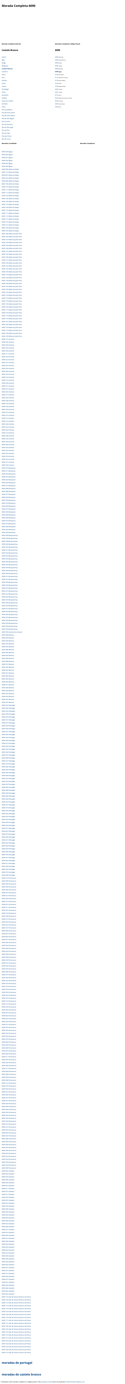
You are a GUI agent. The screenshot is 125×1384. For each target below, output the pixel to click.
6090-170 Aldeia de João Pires (12, 295)
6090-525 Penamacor (9, 1162)
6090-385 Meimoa (8, 679)
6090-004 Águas (7, 160)
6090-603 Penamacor (9, 1153)
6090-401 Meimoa (8, 685)
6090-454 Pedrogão (8, 825)
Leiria (3, 83)
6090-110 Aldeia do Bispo (10, 204)
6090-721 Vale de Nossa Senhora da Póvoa (16, 1338)
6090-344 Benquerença (10, 567)
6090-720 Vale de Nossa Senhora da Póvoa (16, 1329)
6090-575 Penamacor (9, 998)
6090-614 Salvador (8, 1253)
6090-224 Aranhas (8, 348)
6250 (56, 104)
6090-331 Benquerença (10, 576)
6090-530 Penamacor (9, 1115)
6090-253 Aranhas (8, 456)
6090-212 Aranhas (8, 380)
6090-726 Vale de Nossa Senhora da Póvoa (16, 1314)
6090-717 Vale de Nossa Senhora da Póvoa (16, 1323)
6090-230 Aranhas (8, 409)
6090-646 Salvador (8, 1180)
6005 (56, 63)
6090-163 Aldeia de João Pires (12, 286)
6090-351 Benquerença (10, 609)
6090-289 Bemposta (8, 515)
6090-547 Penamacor (9, 893)
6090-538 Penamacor (9, 1103)
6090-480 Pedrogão (8, 796)
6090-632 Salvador (8, 1294)
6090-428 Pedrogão (8, 708)
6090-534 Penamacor (9, 945)
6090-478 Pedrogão (8, 714)
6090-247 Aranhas (8, 374)
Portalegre (5, 89)
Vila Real (5, 104)
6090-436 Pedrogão (8, 770)
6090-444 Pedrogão (8, 752)
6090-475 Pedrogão (8, 834)
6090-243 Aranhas (8, 430)
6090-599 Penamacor (9, 1144)
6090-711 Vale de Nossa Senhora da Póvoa (16, 1320)
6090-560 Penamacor (9, 954)
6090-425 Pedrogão (8, 737)
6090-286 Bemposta (8, 488)
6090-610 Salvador (8, 1270)
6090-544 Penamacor (9, 1147)
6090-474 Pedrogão (8, 808)
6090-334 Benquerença (10, 623)
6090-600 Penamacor (9, 1048)
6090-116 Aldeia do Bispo (10, 210)
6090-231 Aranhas (8, 415)
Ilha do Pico (6, 130)
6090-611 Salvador (8, 1188)
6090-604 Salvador (8, 1291)
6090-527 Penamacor (9, 1092)
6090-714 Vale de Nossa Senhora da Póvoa (16, 1335)
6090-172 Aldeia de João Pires (12, 330)
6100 (56, 74)
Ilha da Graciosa (7, 124)
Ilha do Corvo (6, 139)
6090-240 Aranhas (8, 444)
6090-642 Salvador (8, 1265)
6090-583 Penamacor (9, 1054)
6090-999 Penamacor (9, 1168)
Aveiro (4, 57)
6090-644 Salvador (8, 1174)
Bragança (5, 66)
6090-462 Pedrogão (8, 814)
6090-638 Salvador (8, 1209)
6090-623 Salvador (8, 1232)
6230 (56, 101)
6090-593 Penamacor (9, 1030)
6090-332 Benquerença (10, 597)
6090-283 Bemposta (8, 497)
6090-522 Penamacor (9, 1156)
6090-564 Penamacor (9, 1010)
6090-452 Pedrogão (8, 749)
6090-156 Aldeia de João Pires (12, 333)
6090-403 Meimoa (8, 696)
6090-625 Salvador (8, 1262)
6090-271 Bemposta (8, 471)
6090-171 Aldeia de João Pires (12, 310)
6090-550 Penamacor (9, 922)
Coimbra (5, 72)
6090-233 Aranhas (8, 357)
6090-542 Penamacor (9, 1136)
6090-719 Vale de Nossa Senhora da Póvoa (16, 1309)
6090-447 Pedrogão (8, 781)
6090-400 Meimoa (8, 682)
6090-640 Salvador (8, 1241)
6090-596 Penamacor (9, 972)
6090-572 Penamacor (9, 963)
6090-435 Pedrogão (8, 711)
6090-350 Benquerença (10, 614)
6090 (56, 72)
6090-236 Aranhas (8, 371)
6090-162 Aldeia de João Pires (12, 307)
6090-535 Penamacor (9, 969)
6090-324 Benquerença (10, 611)
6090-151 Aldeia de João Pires (12, 260)
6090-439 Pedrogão (8, 869)
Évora (4, 74)
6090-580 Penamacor (9, 1042)
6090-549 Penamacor (9, 898)
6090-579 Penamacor (9, 1039)
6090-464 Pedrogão (8, 746)
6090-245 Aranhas (8, 406)
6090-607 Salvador (8, 1200)
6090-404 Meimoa (8, 655)
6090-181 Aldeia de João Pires (12, 321)
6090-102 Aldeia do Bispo (10, 178)
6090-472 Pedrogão (8, 720)
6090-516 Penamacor (9, 913)
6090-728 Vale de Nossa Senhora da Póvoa (16, 1326)
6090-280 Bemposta (8, 506)
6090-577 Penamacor (9, 901)
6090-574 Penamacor (9, 989)
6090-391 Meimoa (8, 664)
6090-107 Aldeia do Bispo (10, 187)
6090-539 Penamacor (9, 1118)
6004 (56, 60)
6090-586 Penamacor (9, 1074)
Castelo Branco (7, 69)
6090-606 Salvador (8, 1288)
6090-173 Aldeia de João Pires (12, 319)
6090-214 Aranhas (8, 421)
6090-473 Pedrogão (8, 764)
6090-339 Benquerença (10, 547)
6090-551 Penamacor (9, 1024)
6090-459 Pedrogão (8, 793)
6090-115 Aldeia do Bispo (10, 172)
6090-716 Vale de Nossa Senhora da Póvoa (16, 1297)
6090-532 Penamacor (9, 925)
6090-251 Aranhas (8, 462)
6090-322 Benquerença (10, 594)
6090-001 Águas (7, 157)
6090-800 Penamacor (9, 931)
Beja (3, 60)
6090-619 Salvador (8, 1185)
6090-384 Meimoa (8, 676)
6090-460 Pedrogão (8, 799)
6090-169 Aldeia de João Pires (12, 289)
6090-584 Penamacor (9, 1071)
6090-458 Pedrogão (8, 758)
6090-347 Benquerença (10, 588)
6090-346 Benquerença (10, 570)
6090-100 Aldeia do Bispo (10, 228)
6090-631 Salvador (8, 1268)
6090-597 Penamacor (9, 1013)
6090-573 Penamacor (9, 986)
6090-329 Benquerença (10, 582)
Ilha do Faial (6, 133)
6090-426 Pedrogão (8, 740)
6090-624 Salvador (8, 1250)
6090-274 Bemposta (8, 524)
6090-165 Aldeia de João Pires (12, 263)
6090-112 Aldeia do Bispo (10, 216)
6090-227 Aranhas (8, 389)
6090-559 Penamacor (9, 887)
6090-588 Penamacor (9, 1080)
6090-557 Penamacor (9, 1098)
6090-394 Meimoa (8, 644)
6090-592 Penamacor (9, 978)
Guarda (4, 80)
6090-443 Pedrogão (8, 717)
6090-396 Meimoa (8, 652)
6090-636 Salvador (8, 1256)
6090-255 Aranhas (8, 450)
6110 (56, 77)
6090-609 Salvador (8, 1235)
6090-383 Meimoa (8, 691)
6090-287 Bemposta (8, 474)
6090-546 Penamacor (9, 1150)
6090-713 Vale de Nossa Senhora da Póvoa (16, 1306)
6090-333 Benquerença (10, 600)
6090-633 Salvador (8, 1224)
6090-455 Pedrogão (8, 822)
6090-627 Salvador (8, 1279)
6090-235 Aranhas (8, 351)
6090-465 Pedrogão (8, 734)
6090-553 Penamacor (9, 1130)
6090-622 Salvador (8, 1183)
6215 (56, 95)
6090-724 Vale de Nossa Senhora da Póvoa (16, 1344)
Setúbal (4, 98)
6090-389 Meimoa (8, 635)
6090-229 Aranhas (8, 392)
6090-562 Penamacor (9, 951)
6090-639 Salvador (8, 1212)
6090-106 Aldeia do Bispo (10, 184)
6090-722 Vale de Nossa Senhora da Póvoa (16, 1347)
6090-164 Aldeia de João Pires (12, 278)
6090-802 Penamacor (9, 937)
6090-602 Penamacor (9, 1016)
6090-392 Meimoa (8, 670)
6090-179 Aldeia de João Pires (12, 327)
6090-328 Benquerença (10, 538)
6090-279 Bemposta (8, 503)
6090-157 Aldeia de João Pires (12, 298)
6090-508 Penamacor (9, 881)
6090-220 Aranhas (8, 439)
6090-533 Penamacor (9, 980)
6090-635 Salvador (8, 1247)
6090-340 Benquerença (10, 562)
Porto (4, 92)
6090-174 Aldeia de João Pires (12, 275)
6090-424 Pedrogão (8, 816)
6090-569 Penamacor (9, 1142)
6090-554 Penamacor (9, 992)
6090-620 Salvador (8, 1215)
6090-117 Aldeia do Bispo (10, 190)
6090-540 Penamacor (9, 890)
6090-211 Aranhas (8, 354)
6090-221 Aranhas (8, 386)
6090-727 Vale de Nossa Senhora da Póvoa (16, 1332)
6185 (56, 86)
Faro (3, 77)
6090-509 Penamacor (9, 884)
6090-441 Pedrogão (8, 857)
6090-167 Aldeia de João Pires (12, 239)
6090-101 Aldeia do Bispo (10, 225)
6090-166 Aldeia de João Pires (12, 245)
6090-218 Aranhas (8, 403)
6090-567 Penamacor (9, 1051)
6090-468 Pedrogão (8, 790)
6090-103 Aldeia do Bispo (10, 196)
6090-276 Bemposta (8, 477)
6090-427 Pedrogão (8, 743)
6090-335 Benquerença (10, 585)
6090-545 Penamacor (9, 1060)
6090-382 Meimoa (8, 641)
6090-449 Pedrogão (8, 837)
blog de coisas (47, 1382)
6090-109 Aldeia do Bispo (10, 201)
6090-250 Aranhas (8, 447)
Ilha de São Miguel (8, 118)
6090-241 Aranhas (8, 362)
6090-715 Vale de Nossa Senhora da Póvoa (16, 1352)
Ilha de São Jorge (7, 127)
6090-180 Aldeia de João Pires (12, 283)
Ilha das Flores (7, 136)
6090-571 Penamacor (9, 907)
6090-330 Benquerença (10, 565)
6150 (56, 80)
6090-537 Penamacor (9, 1101)
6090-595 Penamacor (9, 1112)
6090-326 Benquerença (10, 626)
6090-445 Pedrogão (8, 767)
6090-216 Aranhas (8, 377)
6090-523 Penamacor (9, 1165)
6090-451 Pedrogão (8, 723)
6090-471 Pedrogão (8, 863)
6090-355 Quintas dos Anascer (12, 632)
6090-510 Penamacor (9, 878)
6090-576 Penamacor (9, 1007)
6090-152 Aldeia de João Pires (12, 266)
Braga (4, 63)
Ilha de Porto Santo (8, 113)
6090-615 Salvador (8, 1191)
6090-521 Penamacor (9, 1127)
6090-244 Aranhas (8, 424)
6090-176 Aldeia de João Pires (12, 304)
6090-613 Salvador (8, 1273)
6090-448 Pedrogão (8, 875)
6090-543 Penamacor (9, 960)
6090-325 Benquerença (10, 556)
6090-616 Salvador (8, 1203)
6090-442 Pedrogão (8, 860)
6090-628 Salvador (8, 1221)
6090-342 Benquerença (10, 620)
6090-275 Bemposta (8, 468)
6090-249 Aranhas (8, 465)
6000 (56, 57)
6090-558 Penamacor (9, 1109)
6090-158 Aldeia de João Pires (12, 257)
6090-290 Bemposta (8, 512)
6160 (56, 83)
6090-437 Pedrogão (8, 755)
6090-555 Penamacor (9, 1027)
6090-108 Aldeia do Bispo (10, 198)
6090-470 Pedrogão (8, 855)
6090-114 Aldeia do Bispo (10, 219)
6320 (56, 107)
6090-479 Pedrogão (8, 872)
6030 (56, 66)
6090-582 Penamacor (9, 957)
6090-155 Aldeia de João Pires (12, 313)
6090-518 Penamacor (9, 1086)
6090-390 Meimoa (8, 658)
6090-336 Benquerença (10, 603)
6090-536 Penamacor (9, 1095)
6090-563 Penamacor (9, 995)
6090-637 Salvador (8, 1197)
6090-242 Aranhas (8, 398)
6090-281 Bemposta (8, 521)
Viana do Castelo (7, 101)
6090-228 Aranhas (8, 383)
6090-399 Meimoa (8, 667)
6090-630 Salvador (8, 1259)
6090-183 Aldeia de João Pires (12, 336)
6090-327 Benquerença (10, 579)
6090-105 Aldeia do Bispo (10, 231)
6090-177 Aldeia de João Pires (12, 316)
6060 (56, 69)
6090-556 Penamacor (9, 1133)
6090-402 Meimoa (8, 699)
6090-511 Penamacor (9, 1057)
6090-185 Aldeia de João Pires (12, 324)
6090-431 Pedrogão (8, 761)
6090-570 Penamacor (9, 983)
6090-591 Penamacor (9, 910)
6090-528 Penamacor (9, 1062)
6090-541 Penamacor (9, 975)
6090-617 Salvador (8, 1194)
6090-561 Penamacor (9, 939)
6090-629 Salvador (8, 1285)
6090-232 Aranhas (8, 427)
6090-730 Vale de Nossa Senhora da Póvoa (16, 1350)
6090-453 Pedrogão (8, 726)
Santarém (5, 95)
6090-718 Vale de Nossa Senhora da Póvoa (16, 1317)
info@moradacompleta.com (75, 1382)
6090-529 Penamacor (9, 1036)
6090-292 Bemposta (8, 483)
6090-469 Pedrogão (8, 775)
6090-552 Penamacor (9, 1033)
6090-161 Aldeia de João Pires (12, 251)
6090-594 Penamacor (9, 1089)
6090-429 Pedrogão (8, 819)
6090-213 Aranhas (8, 418)
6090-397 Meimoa (8, 702)
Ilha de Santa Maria (8, 115)
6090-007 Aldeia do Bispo (10, 175)
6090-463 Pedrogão (8, 849)
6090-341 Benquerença (10, 591)
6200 (56, 89)
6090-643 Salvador (8, 1177)
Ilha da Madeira (7, 110)
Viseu (3, 107)
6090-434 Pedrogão (8, 811)
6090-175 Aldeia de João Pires (12, 301)
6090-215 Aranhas (8, 339)
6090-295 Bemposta (8, 532)
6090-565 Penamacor (9, 1045)
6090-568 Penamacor (9, 1139)
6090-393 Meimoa (8, 693)
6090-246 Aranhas (8, 342)
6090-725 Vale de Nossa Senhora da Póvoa (16, 1300)
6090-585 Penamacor (9, 1077)
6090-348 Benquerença (10, 541)
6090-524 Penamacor (9, 1159)
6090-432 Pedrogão (8, 802)
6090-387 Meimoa (8, 647)
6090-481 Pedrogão (8, 831)
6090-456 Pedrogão (8, 729)
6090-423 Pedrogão (8, 705)
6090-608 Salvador (8, 1226)
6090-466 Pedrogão (8, 787)
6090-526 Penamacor (9, 966)
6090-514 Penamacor (9, 1083)
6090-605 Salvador (8, 1218)
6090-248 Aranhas (8, 401)
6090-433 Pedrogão (8, 778)
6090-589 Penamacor (9, 1106)
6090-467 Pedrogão (8, 784)
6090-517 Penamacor (9, 1068)
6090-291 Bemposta (8, 509)
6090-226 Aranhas (8, 368)
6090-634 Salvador (8, 1244)
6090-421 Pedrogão (8, 840)
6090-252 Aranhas (8, 459)
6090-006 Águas (7, 166)
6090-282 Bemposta (8, 480)
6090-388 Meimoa (8, 650)
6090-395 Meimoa (8, 638)
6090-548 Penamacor (9, 916)
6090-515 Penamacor (9, 1124)
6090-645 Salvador (8, 1171)
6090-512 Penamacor (9, 1001)
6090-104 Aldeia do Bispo (10, 207)
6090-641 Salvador (8, 1282)
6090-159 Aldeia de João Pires (12, 254)
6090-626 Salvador (8, 1276)
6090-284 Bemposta (8, 518)
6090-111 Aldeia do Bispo (10, 213)
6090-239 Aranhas (8, 442)
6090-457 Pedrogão (8, 732)
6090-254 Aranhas (8, 453)
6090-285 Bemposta (8, 526)
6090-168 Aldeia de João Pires (12, 248)
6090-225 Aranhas (8, 365)
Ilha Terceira (6, 121)
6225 (56, 98)
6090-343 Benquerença (10, 559)
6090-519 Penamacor (9, 919)
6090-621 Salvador (8, 1229)
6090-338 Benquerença (10, 535)
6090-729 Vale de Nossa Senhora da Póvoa (16, 1341)
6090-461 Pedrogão (8, 805)
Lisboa (4, 86)
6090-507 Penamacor (9, 928)
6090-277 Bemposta (8, 494)
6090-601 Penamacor (9, 904)
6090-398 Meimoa (8, 661)
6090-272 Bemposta (8, 485)
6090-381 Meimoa (8, 673)
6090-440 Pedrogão (8, 852)
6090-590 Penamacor (9, 948)
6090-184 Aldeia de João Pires (12, 272)
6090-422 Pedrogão (8, 843)
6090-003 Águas (7, 152)
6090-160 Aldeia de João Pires (12, 237)
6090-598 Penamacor (9, 1065)
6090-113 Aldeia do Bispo (10, 193)
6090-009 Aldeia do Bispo (10, 181)
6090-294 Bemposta (8, 529)
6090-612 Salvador (8, 1238)
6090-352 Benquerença (10, 553)
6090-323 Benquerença (10, 606)
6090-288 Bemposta (8, 491)
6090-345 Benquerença (10, 573)
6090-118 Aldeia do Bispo (10, 222)
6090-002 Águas (7, 155)
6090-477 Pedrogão (8, 828)
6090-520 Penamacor (9, 1121)
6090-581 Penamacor (9, 1019)
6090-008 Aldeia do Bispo (10, 169)
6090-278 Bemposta (8, 500)
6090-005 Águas (7, 163)
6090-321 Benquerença (10, 550)
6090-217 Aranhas (8, 395)
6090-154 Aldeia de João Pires (12, 269)
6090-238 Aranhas (8, 436)
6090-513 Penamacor (9, 1004)
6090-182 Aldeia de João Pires (12, 242)
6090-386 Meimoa (8, 688)
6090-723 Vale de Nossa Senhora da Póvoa (16, 1311)
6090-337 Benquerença (10, 617)
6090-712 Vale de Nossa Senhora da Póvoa (16, 1303)
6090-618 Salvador (8, 1206)
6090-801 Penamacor (9, 934)
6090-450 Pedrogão (8, 846)
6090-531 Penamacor (9, 896)
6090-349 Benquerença (10, 544)
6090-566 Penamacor (9, 942)
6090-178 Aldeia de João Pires (12, 280)
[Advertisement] (62, 27)
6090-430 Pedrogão (8, 866)
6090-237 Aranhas (8, 412)
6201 (56, 92)
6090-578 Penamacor (9, 1021)
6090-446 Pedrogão (8, 773)
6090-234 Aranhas (8, 345)
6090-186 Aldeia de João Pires (12, 234)
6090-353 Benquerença (10, 629)
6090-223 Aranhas (8, 360)
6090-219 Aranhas (8, 433)
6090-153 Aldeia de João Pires (12, 292)
